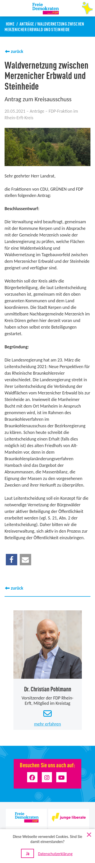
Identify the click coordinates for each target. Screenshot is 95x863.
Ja (27, 853)
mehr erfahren (47, 723)
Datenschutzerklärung (55, 853)
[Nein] (88, 833)
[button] (11, 559)
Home (10, 24)
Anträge (27, 24)
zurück (17, 51)
